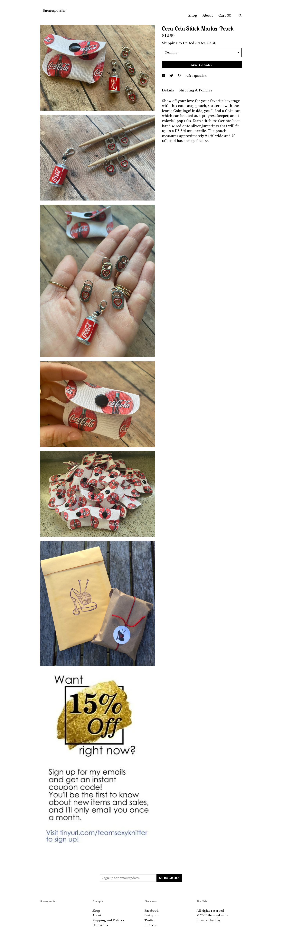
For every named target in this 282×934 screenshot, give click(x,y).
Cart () (224, 15)
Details (168, 90)
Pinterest (151, 925)
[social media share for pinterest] (180, 76)
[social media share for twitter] (172, 76)
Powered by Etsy (209, 920)
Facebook (151, 910)
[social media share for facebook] (164, 76)
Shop (192, 15)
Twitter (150, 920)
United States (194, 43)
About (207, 15)
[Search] (240, 16)
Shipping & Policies (195, 90)
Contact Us (100, 925)
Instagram (152, 915)
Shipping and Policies (108, 920)
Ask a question (196, 76)
